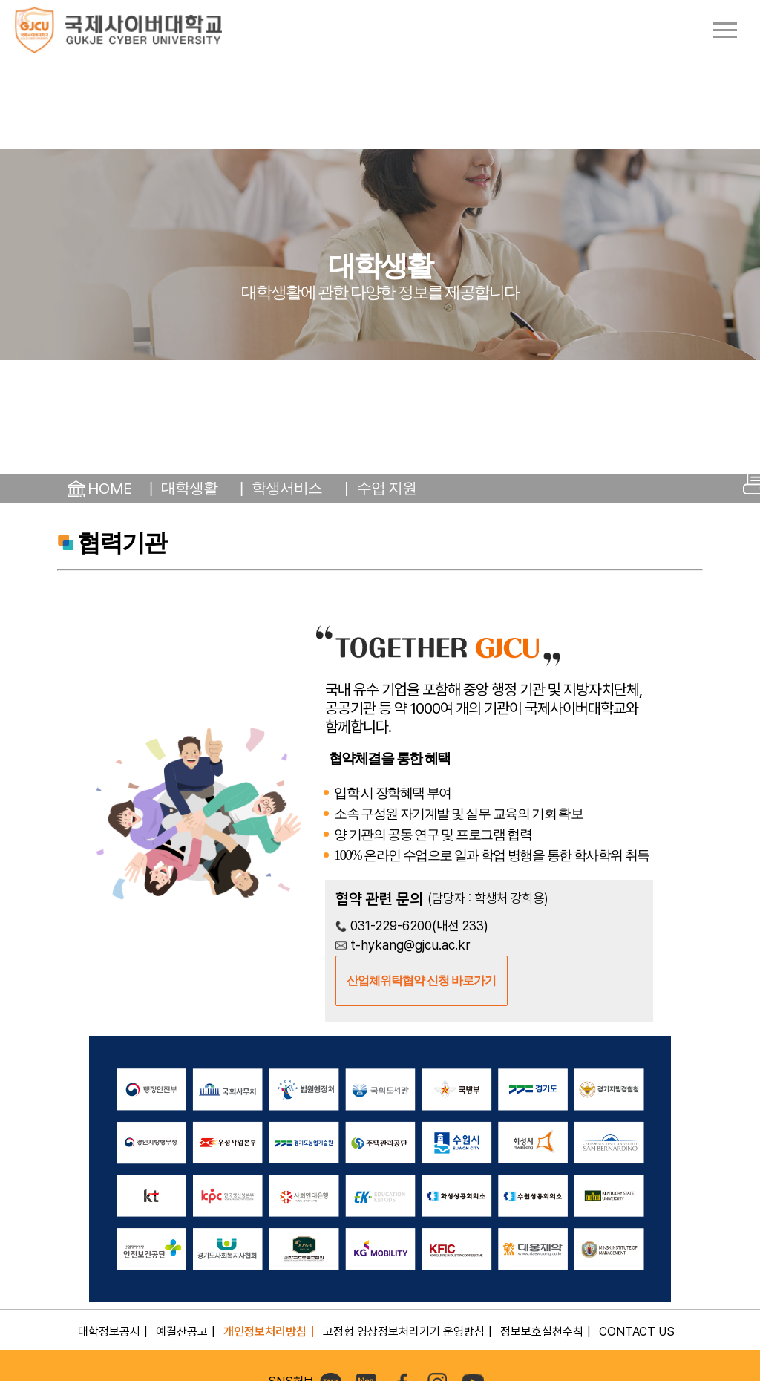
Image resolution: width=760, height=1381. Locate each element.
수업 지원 (387, 488)
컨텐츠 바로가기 (0, 0)
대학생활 (189, 488)
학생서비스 (287, 488)
